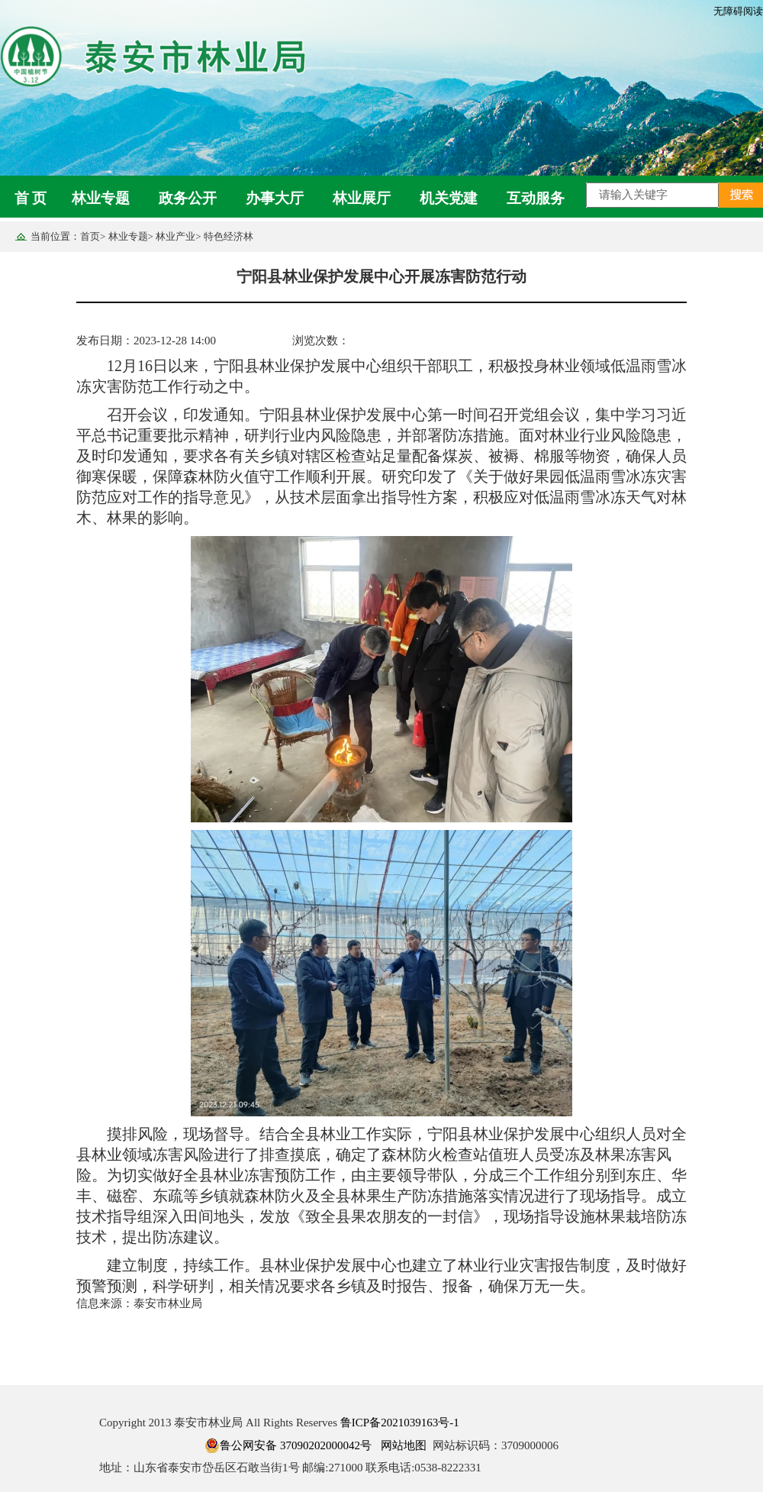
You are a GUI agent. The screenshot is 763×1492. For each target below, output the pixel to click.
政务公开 (188, 198)
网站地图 (404, 1445)
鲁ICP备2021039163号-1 (399, 1422)
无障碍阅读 (738, 11)
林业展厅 (362, 198)
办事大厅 (275, 198)
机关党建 (449, 198)
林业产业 (175, 236)
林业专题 (101, 198)
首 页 (30, 198)
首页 (90, 236)
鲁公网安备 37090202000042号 (288, 1445)
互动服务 (536, 198)
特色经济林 (228, 236)
